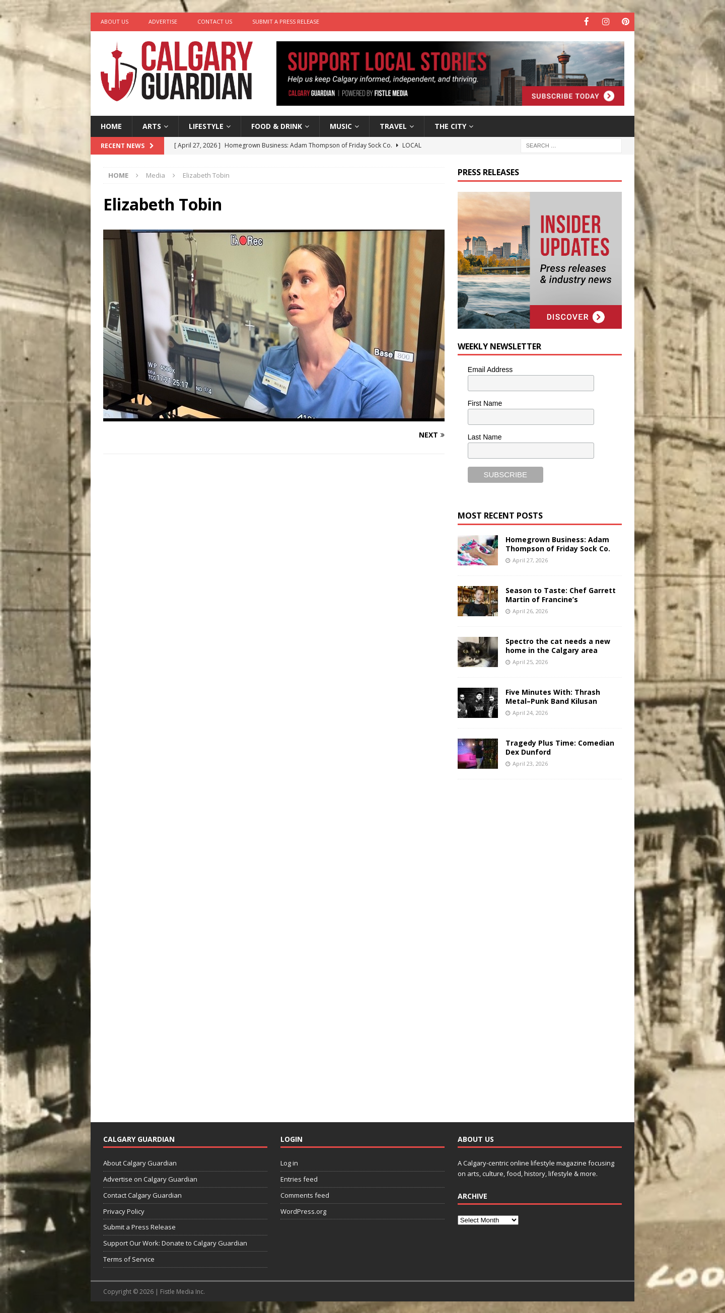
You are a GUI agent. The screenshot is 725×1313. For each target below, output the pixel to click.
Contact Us (214, 21)
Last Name (485, 436)
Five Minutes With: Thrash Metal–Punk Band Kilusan (552, 695)
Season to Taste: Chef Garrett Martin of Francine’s (560, 594)
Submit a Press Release (285, 21)
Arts (151, 125)
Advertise (163, 21)
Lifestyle (206, 125)
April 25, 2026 (530, 661)
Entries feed (299, 1178)
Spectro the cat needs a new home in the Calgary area (557, 644)
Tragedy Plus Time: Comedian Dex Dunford (559, 746)
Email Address (490, 369)
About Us (114, 21)
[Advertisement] (533, 942)
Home (111, 125)
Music (341, 125)
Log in (289, 1162)
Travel (393, 125)
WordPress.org (303, 1210)
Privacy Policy (123, 1210)
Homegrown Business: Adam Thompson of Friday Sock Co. (557, 543)
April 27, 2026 (530, 559)
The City (450, 125)
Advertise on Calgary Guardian (150, 1178)
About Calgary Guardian (140, 1162)
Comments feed (304, 1194)
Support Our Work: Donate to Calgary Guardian (175, 1242)
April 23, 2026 (530, 762)
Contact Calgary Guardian (142, 1194)
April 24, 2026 (530, 711)
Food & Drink (276, 125)
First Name (485, 403)
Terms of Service (129, 1258)
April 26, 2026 (530, 610)
